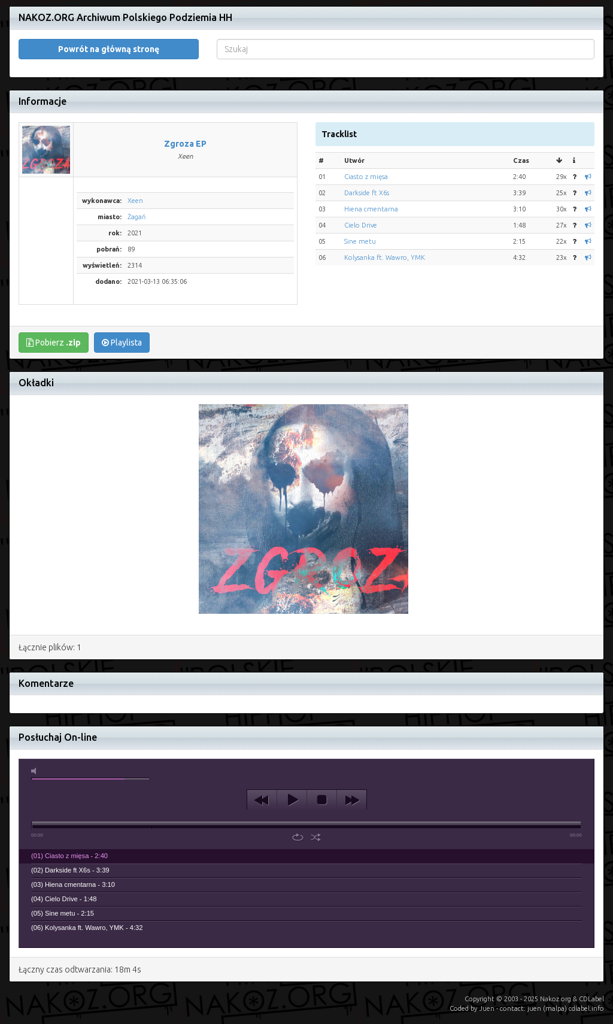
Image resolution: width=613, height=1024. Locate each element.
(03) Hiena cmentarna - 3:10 (73, 866)
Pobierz (53, 324)
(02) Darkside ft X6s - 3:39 (70, 852)
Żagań (136, 198)
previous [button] (262, 782)
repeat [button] (297, 819)
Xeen (135, 182)
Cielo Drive (360, 207)
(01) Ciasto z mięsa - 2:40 (69, 837)
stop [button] (321, 782)
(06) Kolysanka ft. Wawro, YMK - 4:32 (87, 909)
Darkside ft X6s (366, 174)
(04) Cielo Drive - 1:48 (63, 880)
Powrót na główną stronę (108, 31)
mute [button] (36, 753)
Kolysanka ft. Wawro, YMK (384, 239)
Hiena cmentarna (371, 191)
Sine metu (360, 223)
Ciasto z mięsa (366, 158)
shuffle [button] (315, 819)
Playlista (122, 324)
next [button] (351, 782)
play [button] (291, 782)
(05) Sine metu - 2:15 (62, 895)
